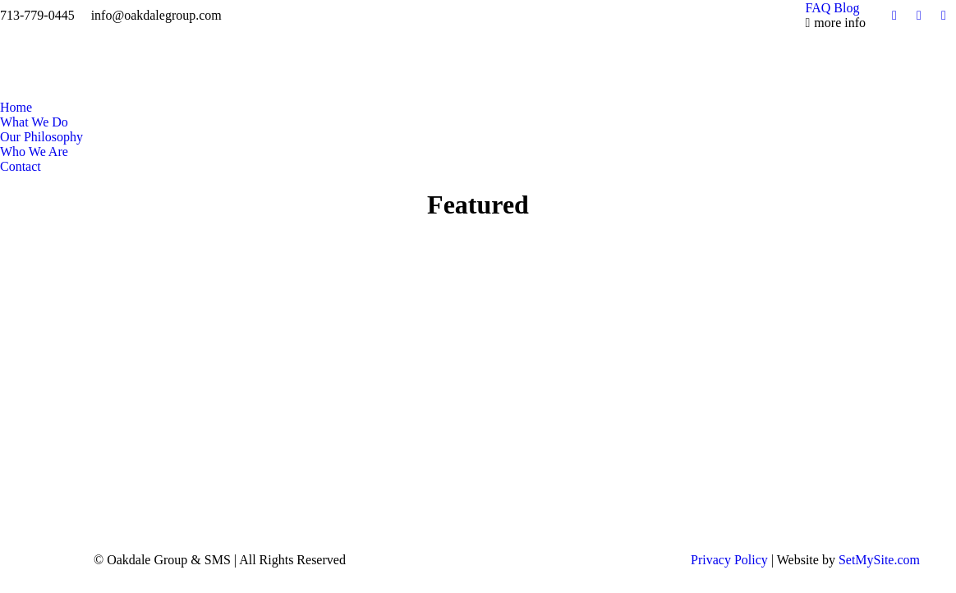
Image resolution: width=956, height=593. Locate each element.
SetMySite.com (879, 560)
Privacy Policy (731, 560)
